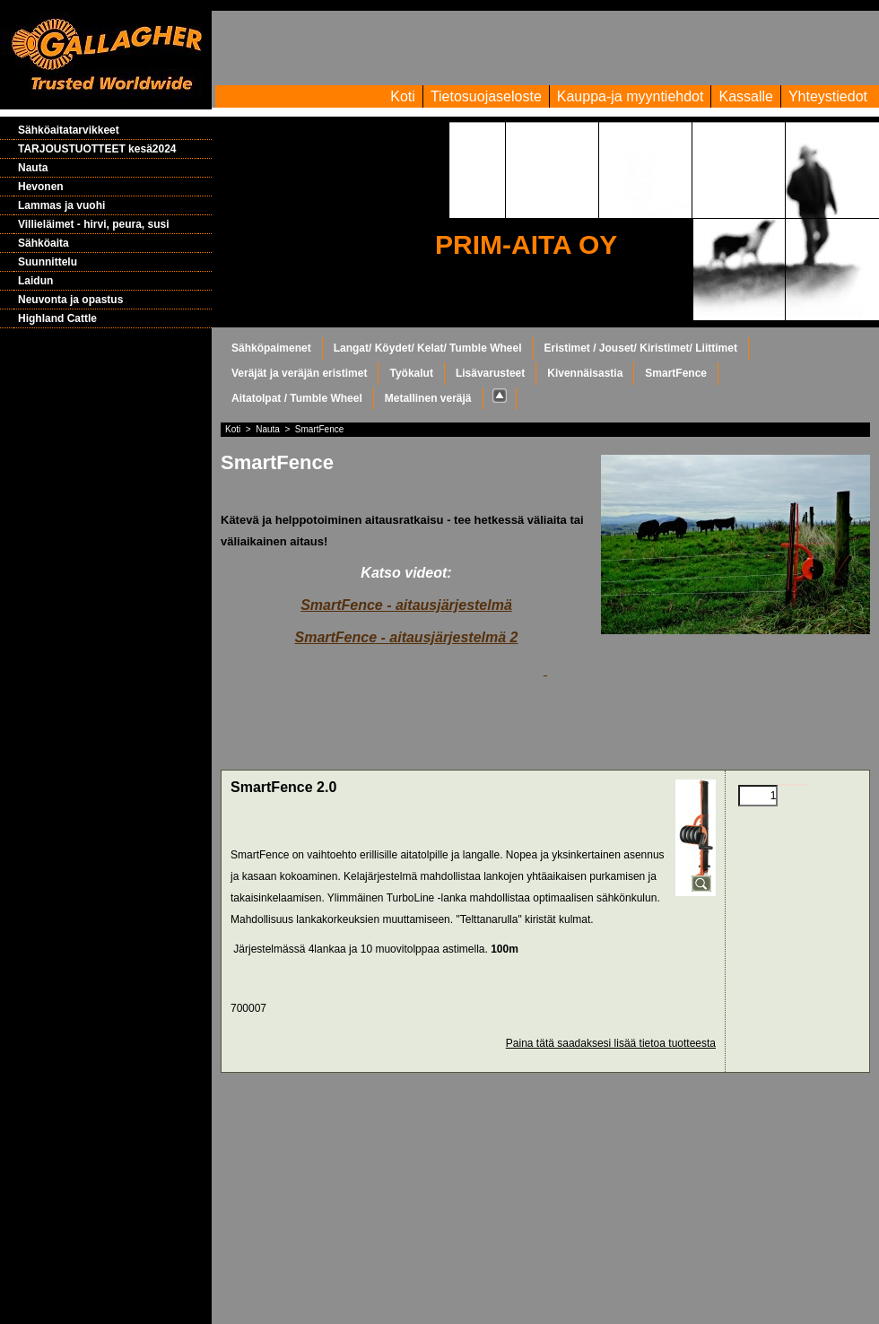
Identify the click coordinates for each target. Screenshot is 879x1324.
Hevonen (41, 186)
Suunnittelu (47, 262)
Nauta (33, 167)
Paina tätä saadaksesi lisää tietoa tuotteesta (611, 1043)
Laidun (35, 280)
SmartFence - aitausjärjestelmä (406, 605)
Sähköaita (43, 243)
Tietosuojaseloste (486, 96)
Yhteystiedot (827, 96)
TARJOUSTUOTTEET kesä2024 (97, 149)
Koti (402, 96)
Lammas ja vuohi (61, 205)
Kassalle (745, 96)
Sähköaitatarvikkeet (68, 130)
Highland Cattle (57, 318)
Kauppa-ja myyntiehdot (630, 96)
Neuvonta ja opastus (70, 299)
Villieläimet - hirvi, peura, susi (94, 224)
